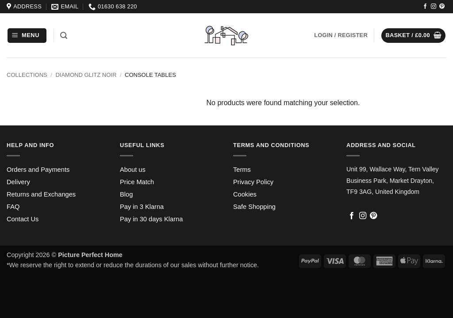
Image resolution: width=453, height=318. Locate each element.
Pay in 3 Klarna (142, 206)
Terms (242, 169)
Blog (126, 194)
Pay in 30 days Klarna (151, 219)
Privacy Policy (253, 182)
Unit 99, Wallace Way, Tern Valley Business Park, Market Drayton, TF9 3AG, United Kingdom (392, 180)
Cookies (245, 194)
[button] (27, 35)
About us (133, 169)
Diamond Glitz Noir (85, 75)
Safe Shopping (254, 206)
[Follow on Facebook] (425, 7)
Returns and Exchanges (41, 194)
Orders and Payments (38, 169)
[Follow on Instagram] (433, 7)
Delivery (18, 182)
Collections (27, 75)
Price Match (137, 182)
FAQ (13, 206)
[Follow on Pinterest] (442, 7)
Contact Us (22, 219)
